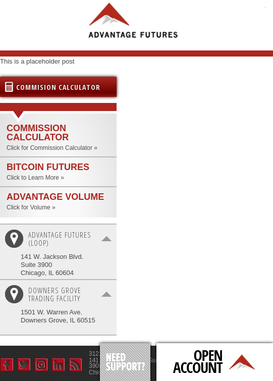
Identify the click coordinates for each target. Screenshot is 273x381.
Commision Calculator (58, 87)
